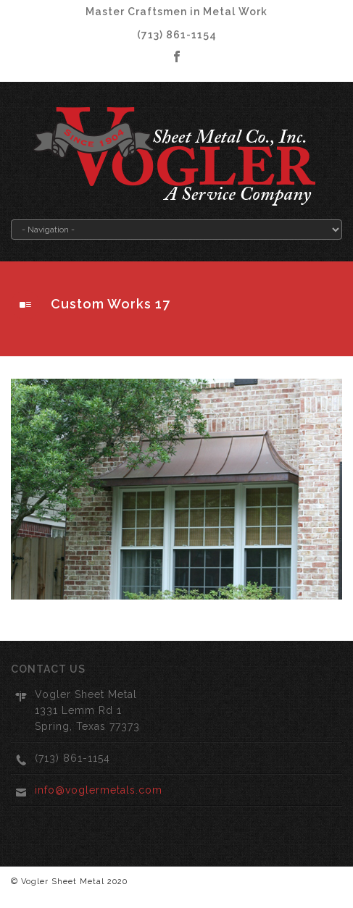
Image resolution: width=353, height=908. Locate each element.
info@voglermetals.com (98, 790)
